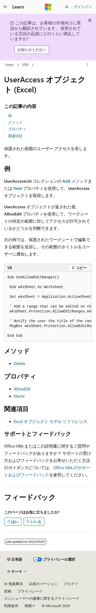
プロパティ (17, 128)
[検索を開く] (67, 7)
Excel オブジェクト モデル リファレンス (50, 421)
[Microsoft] (48, 7)
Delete (19, 363)
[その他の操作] (87, 65)
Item (17, 188)
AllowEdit (22, 388)
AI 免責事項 (13, 583)
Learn (9, 64)
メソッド (15, 122)
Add (66, 181)
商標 (28, 605)
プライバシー (28, 591)
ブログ (69, 583)
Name (19, 396)
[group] (48, 307)
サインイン (83, 6)
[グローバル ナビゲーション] (5, 7)
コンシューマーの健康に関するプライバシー (40, 598)
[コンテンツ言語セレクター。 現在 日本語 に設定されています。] (14, 559)
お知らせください (31, 49)
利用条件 (11, 605)
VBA (25, 64)
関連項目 (15, 135)
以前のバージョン (43, 583)
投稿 (7, 591)
